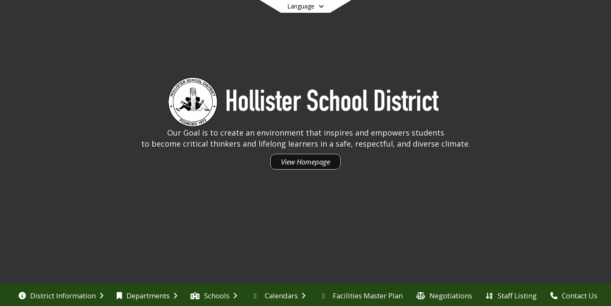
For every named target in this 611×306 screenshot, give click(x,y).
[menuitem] (61, 295)
